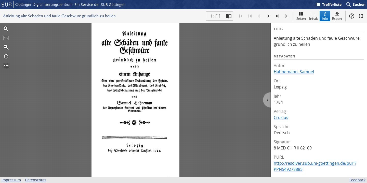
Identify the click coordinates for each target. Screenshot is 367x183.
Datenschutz (35, 179)
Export (337, 16)
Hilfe (352, 16)
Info (325, 16)
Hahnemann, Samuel (294, 71)
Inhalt (313, 16)
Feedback (357, 179)
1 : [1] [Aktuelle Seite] (215, 16)
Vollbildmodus (361, 16)
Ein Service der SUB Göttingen (100, 4)
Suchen (355, 5)
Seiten (301, 16)
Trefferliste (328, 5)
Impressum (11, 179)
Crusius (281, 117)
